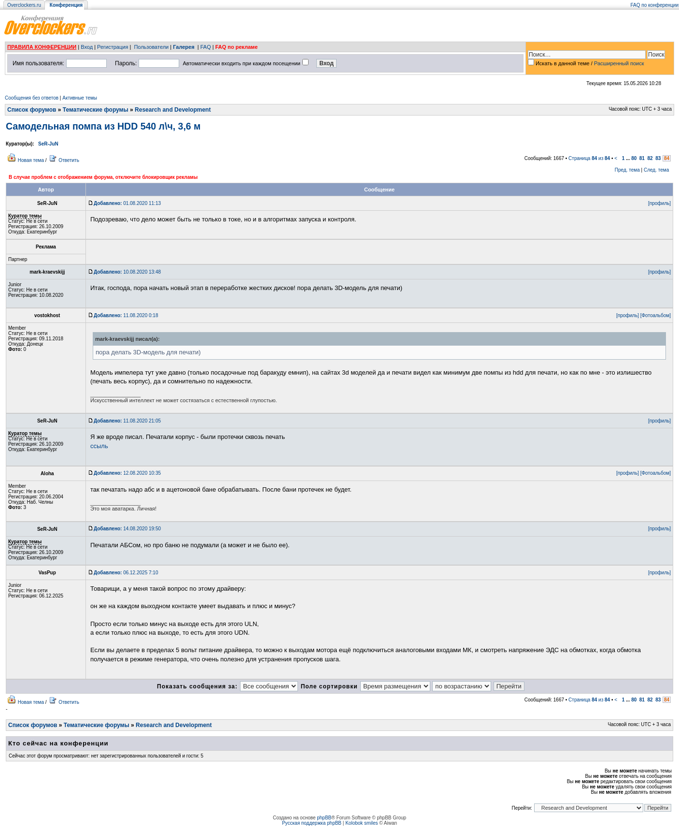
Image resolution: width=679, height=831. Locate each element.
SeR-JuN (48, 143)
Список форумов (31, 109)
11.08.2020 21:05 (127, 420)
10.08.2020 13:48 (127, 272)
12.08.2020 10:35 (127, 473)
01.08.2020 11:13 (127, 203)
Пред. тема (627, 170)
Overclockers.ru (24, 5)
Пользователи (151, 47)
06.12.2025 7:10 (126, 572)
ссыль (99, 446)
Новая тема (31, 160)
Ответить (68, 160)
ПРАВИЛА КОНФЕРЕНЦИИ (41, 47)
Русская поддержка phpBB (311, 823)
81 (642, 158)
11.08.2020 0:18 (126, 315)
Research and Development (173, 109)
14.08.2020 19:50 (127, 528)
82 (650, 158)
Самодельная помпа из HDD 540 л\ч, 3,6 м (103, 126)
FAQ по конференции (655, 5)
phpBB (324, 817)
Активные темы (79, 98)
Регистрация (112, 47)
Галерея (183, 47)
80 (634, 158)
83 (658, 158)
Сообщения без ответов (31, 98)
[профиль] (659, 203)
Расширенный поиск (619, 63)
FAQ (205, 47)
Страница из (589, 158)
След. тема (656, 170)
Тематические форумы (95, 109)
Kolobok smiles (361, 823)
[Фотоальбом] (655, 315)
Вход (87, 47)
